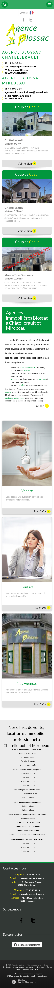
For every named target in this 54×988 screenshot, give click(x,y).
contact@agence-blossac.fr (20, 66)
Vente (13, 379)
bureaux (42, 379)
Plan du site (6, 967)
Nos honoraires (30, 967)
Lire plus (41, 406)
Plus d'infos (42, 511)
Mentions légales (18, 967)
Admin (43, 967)
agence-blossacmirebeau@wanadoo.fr (26, 92)
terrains (27, 370)
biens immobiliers (27, 367)
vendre (8, 392)
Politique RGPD (32, 969)
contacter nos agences (14, 398)
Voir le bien (27, 163)
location (22, 385)
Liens (38, 967)
